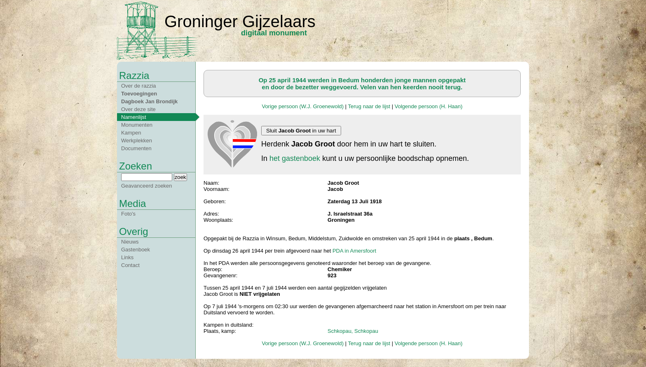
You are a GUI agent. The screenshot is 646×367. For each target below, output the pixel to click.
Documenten (136, 148)
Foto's (128, 214)
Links (127, 257)
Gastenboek (135, 249)
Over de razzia (138, 86)
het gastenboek (294, 158)
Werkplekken (136, 140)
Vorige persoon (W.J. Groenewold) (303, 106)
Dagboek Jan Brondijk (149, 101)
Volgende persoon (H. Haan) (429, 106)
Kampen (131, 133)
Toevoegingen (139, 94)
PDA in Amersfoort (354, 251)
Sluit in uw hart (301, 131)
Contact (130, 265)
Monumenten (136, 125)
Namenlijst (133, 117)
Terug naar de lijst (369, 106)
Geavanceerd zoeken (146, 186)
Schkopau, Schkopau (353, 331)
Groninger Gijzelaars (240, 21)
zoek (180, 177)
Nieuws (130, 242)
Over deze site (138, 109)
